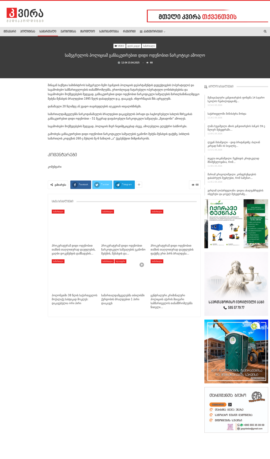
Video (119, 46)
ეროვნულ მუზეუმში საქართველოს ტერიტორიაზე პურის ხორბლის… (32, 123)
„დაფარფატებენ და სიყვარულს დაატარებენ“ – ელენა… (31, 101)
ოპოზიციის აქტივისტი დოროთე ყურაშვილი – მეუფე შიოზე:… (31, 189)
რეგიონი (129, 31)
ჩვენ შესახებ (10, 444)
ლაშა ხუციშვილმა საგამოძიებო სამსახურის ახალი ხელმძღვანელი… (31, 305)
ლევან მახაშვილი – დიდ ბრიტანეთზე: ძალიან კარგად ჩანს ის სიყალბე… (234, 146)
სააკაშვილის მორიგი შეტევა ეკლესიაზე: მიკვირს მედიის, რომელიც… (32, 236)
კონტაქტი (43, 444)
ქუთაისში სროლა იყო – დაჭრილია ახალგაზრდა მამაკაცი (30, 167)
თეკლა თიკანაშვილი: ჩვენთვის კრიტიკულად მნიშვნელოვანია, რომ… (233, 162)
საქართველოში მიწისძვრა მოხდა (227, 115)
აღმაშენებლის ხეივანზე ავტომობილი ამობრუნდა (28, 258)
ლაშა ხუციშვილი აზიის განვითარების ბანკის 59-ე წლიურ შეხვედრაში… (236, 129)
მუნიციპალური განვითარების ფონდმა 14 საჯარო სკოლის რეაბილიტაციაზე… (236, 101)
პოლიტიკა (27, 31)
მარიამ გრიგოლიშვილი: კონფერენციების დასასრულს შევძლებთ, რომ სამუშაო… (232, 178)
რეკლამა (27, 444)
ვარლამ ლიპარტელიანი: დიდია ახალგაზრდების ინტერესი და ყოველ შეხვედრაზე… (235, 194)
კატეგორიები (151, 31)
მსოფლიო (87, 31)
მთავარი (10, 31)
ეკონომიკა (68, 31)
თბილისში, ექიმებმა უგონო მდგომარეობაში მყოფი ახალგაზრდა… (23, 212)
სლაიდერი (120, 261)
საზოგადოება (109, 31)
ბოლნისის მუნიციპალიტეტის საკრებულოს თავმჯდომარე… (30, 145)
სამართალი (47, 31)
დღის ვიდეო (134, 46)
